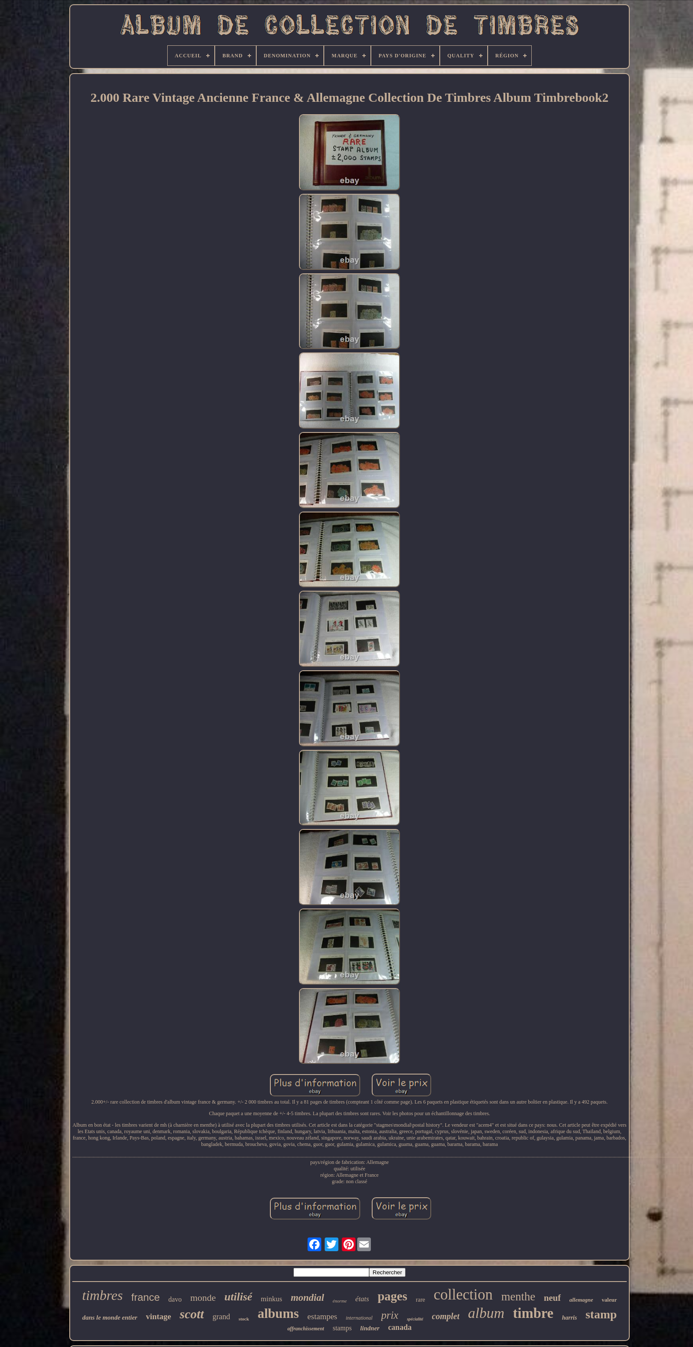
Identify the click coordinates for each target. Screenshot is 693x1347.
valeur (609, 1300)
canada (400, 1327)
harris (569, 1317)
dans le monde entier (109, 1317)
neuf (552, 1298)
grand (221, 1316)
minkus (271, 1299)
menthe (518, 1296)
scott (192, 1314)
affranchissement (305, 1329)
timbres (102, 1295)
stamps (342, 1328)
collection (463, 1294)
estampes (323, 1316)
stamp (601, 1314)
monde (203, 1297)
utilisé (238, 1297)
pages (392, 1296)
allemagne (581, 1300)
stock (244, 1318)
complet (445, 1316)
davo (175, 1299)
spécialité (415, 1319)
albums (278, 1313)
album (486, 1313)
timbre (533, 1313)
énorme (340, 1300)
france (145, 1297)
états (362, 1299)
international (359, 1318)
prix (389, 1315)
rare (420, 1300)
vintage (158, 1316)
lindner (369, 1328)
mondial (307, 1297)
